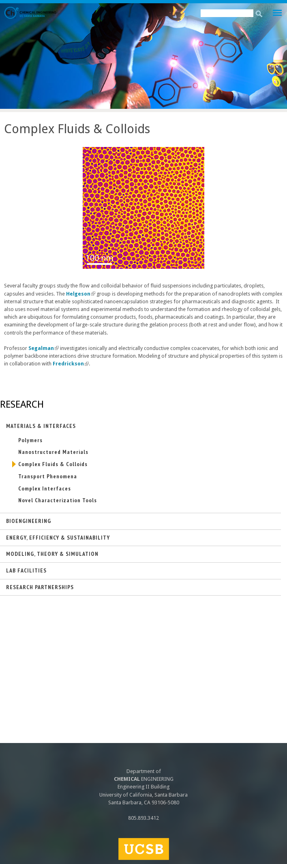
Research (22, 404)
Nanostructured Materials (53, 452)
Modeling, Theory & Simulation (52, 553)
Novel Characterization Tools (57, 500)
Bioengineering (28, 521)
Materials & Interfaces (41, 426)
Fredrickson (71, 364)
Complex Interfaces (44, 488)
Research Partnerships (40, 587)
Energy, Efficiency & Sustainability (58, 537)
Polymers (30, 440)
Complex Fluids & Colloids (53, 464)
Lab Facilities (26, 570)
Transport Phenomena (47, 476)
